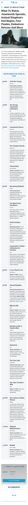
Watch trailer (19, 301)
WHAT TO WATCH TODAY (14, 7)
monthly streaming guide (10, 68)
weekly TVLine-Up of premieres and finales (12, 65)
